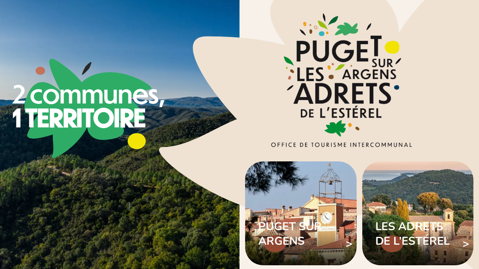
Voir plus (301, 213)
